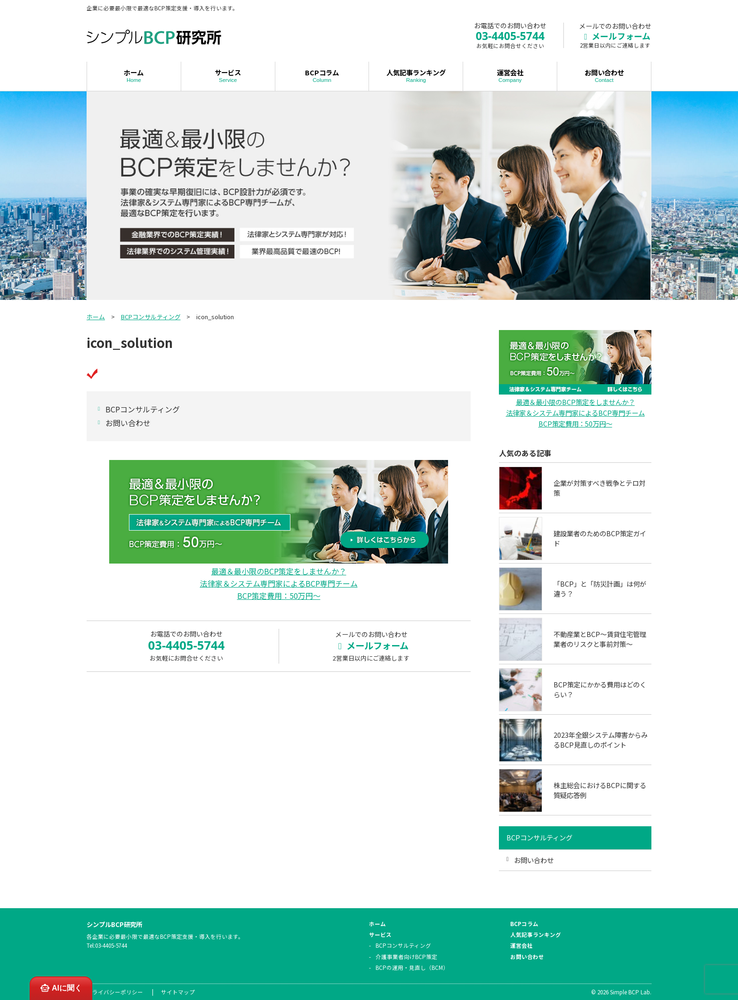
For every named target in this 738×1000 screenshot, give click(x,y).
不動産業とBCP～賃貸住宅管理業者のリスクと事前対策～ (600, 639)
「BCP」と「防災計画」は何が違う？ (600, 589)
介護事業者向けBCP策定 (406, 956)
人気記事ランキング (416, 75)
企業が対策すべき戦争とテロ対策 (599, 488)
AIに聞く (61, 988)
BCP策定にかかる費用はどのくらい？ (600, 689)
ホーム (134, 75)
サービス (228, 75)
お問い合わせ (604, 75)
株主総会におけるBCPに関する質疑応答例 (600, 790)
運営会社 (510, 75)
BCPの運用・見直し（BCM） (412, 967)
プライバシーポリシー (115, 992)
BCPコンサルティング (151, 316)
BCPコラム (322, 75)
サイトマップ (178, 992)
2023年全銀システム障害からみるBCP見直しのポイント (601, 740)
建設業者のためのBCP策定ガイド (600, 538)
